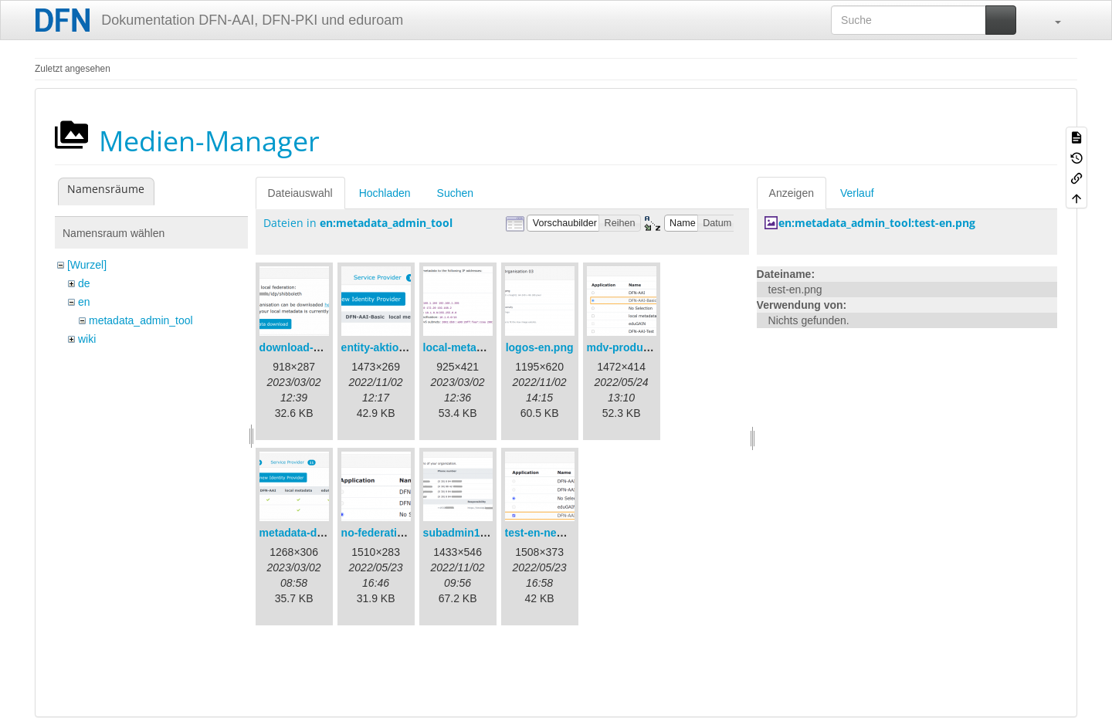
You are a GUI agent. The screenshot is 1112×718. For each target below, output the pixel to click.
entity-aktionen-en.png (399, 347)
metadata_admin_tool (141, 320)
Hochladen (385, 193)
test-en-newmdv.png (557, 533)
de (84, 283)
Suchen (455, 193)
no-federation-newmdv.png (410, 533)
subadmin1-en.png (471, 533)
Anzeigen (791, 193)
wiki (87, 339)
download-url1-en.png (315, 347)
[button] (1050, 20)
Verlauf (857, 193)
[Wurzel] (87, 265)
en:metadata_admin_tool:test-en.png (876, 222)
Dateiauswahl (300, 193)
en (84, 302)
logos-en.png (540, 347)
